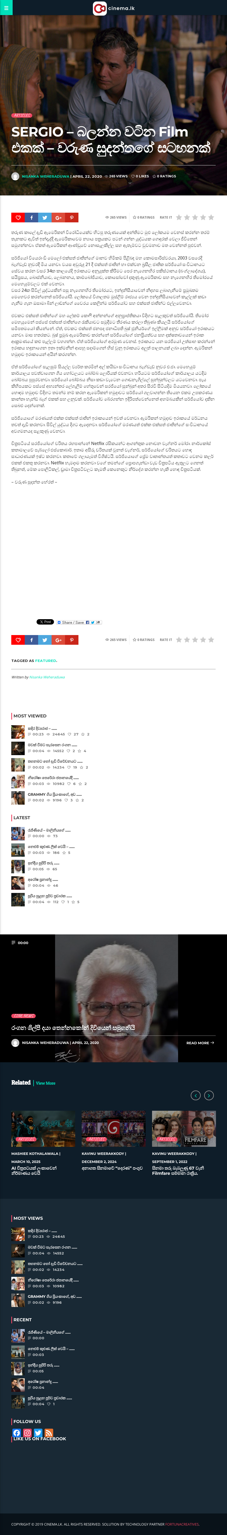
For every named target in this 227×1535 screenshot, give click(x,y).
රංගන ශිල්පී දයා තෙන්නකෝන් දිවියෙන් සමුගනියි (73, 1028)
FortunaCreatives (182, 1524)
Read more (200, 1043)
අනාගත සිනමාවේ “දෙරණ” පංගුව (112, 1168)
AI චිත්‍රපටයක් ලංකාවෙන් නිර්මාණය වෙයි (33, 1171)
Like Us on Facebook (39, 1439)
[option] (43, 1146)
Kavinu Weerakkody (103, 1154)
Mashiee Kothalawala (34, 1154)
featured (45, 660)
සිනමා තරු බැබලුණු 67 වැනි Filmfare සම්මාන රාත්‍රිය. (178, 1171)
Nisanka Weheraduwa (45, 176)
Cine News (23, 1016)
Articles (22, 115)
